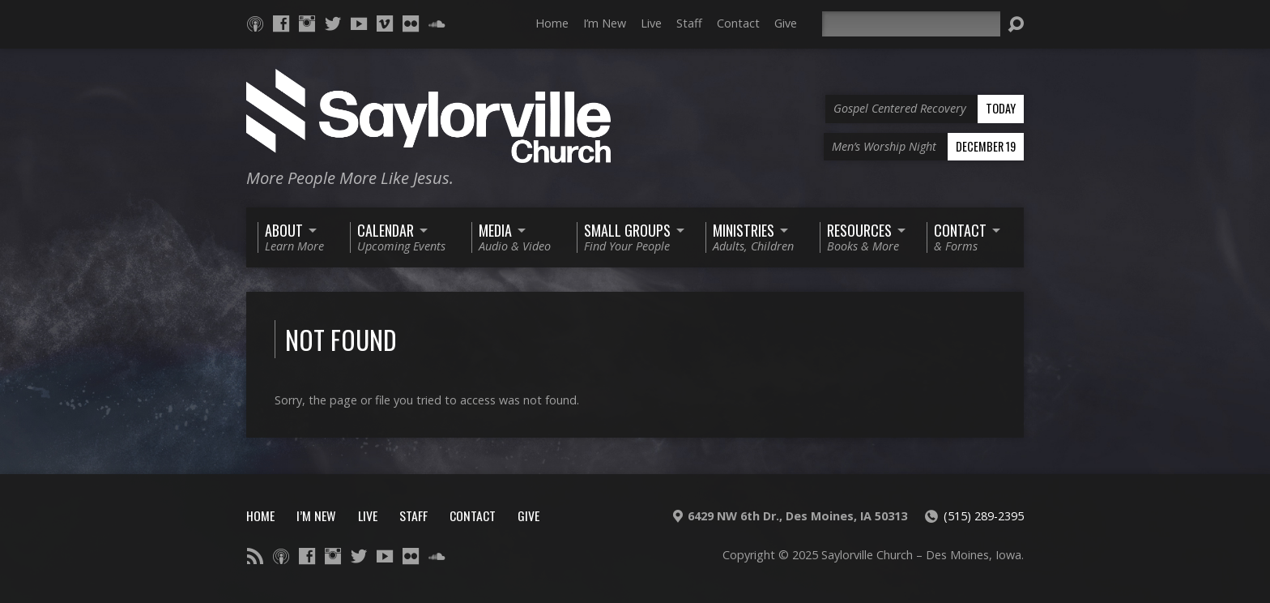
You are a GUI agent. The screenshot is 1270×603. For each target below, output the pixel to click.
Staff (689, 23)
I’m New (604, 23)
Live (651, 23)
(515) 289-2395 (984, 516)
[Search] (911, 23)
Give (785, 23)
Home (552, 23)
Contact (738, 23)
